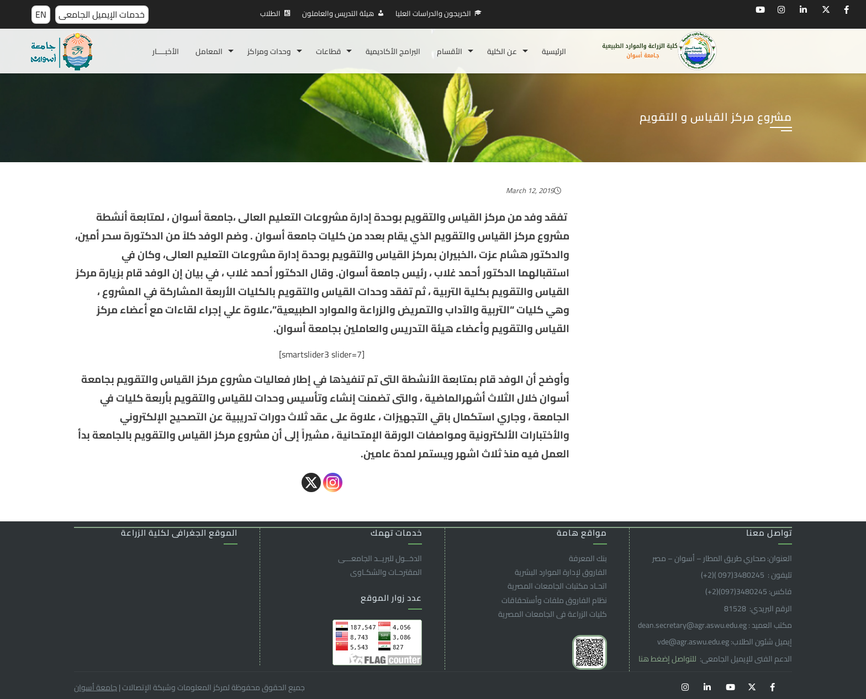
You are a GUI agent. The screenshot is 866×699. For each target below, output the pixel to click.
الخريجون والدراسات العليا (433, 13)
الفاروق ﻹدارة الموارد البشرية (561, 572)
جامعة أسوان (95, 687)
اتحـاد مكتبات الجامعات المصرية (557, 586)
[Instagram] (332, 482)
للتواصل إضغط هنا (668, 659)
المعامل (209, 51)
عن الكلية (502, 51)
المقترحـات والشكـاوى (386, 572)
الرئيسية (554, 51)
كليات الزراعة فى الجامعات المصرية (552, 614)
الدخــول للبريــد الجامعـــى (380, 558)
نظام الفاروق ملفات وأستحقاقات (554, 600)
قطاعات (328, 51)
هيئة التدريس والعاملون (338, 13)
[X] (311, 482)
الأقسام (449, 51)
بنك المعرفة (588, 558)
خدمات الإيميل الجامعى (102, 14)
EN (40, 14)
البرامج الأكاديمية (393, 51)
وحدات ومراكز (269, 51)
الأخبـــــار (165, 51)
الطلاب (270, 13)
